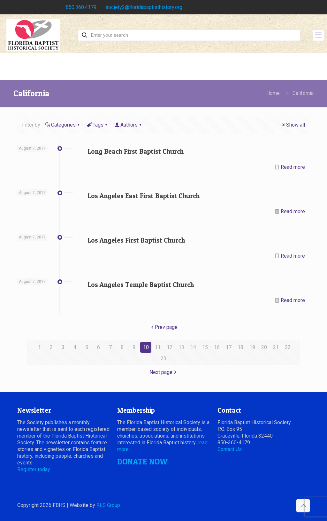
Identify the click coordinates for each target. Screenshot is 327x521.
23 (163, 358)
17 (229, 347)
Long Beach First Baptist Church (135, 151)
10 (146, 347)
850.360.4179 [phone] (81, 7)
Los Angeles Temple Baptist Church (140, 285)
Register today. (34, 469)
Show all (293, 125)
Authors (128, 125)
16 (217, 347)
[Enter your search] (189, 35)
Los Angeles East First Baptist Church (143, 196)
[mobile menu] (318, 35)
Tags (98, 125)
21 (276, 347)
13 (181, 347)
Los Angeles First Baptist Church (136, 240)
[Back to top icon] (303, 505)
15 (205, 347)
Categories (63, 125)
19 (252, 347)
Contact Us (229, 449)
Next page (163, 372)
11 (158, 347)
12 (169, 347)
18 (240, 347)
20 (264, 347)
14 (193, 347)
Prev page (163, 327)
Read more (293, 167)
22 (288, 347)
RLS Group (108, 505)
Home (273, 93)
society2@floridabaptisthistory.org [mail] (143, 7)
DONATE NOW (142, 461)
